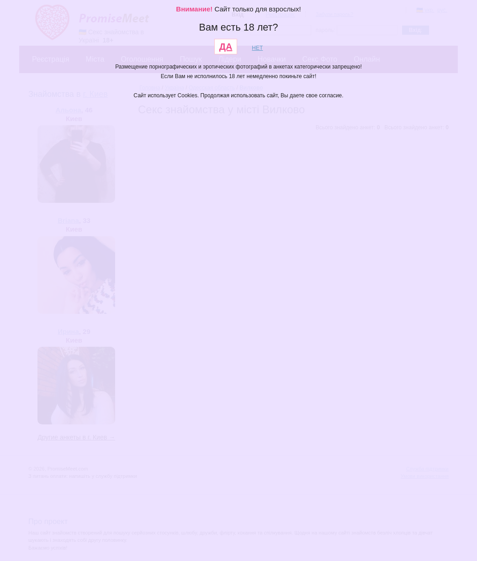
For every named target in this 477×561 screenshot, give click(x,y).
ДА (226, 47)
